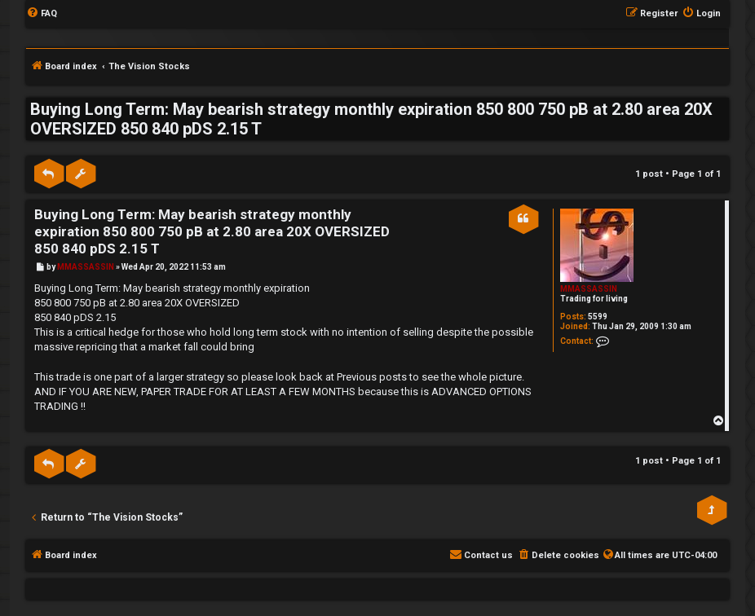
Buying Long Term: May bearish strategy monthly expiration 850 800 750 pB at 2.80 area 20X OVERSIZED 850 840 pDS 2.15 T (371, 119)
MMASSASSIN (588, 288)
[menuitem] (41, 14)
